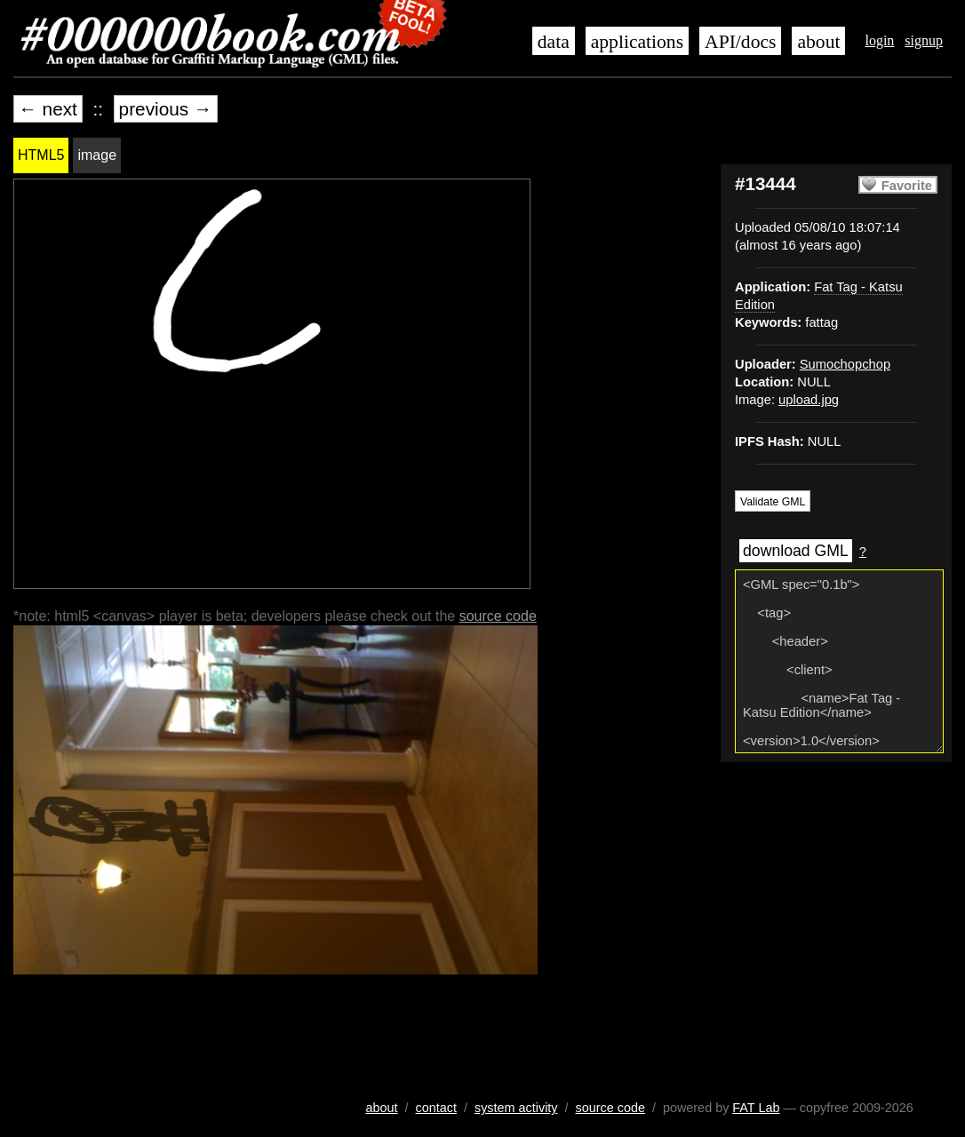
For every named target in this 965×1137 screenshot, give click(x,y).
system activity (516, 1108)
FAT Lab (755, 1108)
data (554, 41)
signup (924, 40)
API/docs (740, 41)
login (879, 40)
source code (498, 616)
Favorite (906, 186)
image (96, 155)
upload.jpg (808, 400)
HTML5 (41, 155)
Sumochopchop (845, 364)
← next (48, 109)
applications (637, 41)
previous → (165, 109)
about (818, 41)
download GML (796, 551)
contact (436, 1108)
